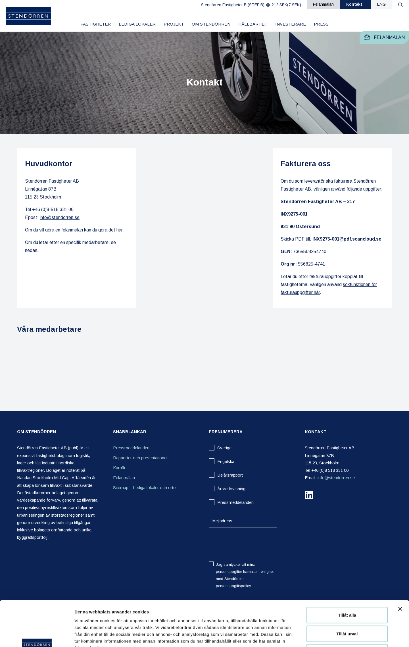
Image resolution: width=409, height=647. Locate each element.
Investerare (290, 24)
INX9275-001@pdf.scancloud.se (346, 239)
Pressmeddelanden (131, 447)
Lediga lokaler (137, 24)
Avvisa (347, 609)
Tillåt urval (347, 591)
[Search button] (400, 5)
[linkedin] (309, 496)
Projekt (174, 24)
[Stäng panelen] (400, 566)
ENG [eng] (381, 4)
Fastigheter (95, 24)
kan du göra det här (103, 230)
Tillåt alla (347, 572)
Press (321, 24)
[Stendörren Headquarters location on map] (204, 228)
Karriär (119, 467)
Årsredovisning (231, 488)
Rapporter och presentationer (140, 457)
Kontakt (354, 4)
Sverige (224, 447)
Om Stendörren (211, 24)
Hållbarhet (252, 24)
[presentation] (252, 544)
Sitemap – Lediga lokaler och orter (145, 487)
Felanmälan (323, 4)
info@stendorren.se (60, 217)
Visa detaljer (308, 635)
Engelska (225, 461)
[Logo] (28, 17)
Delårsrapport (230, 475)
